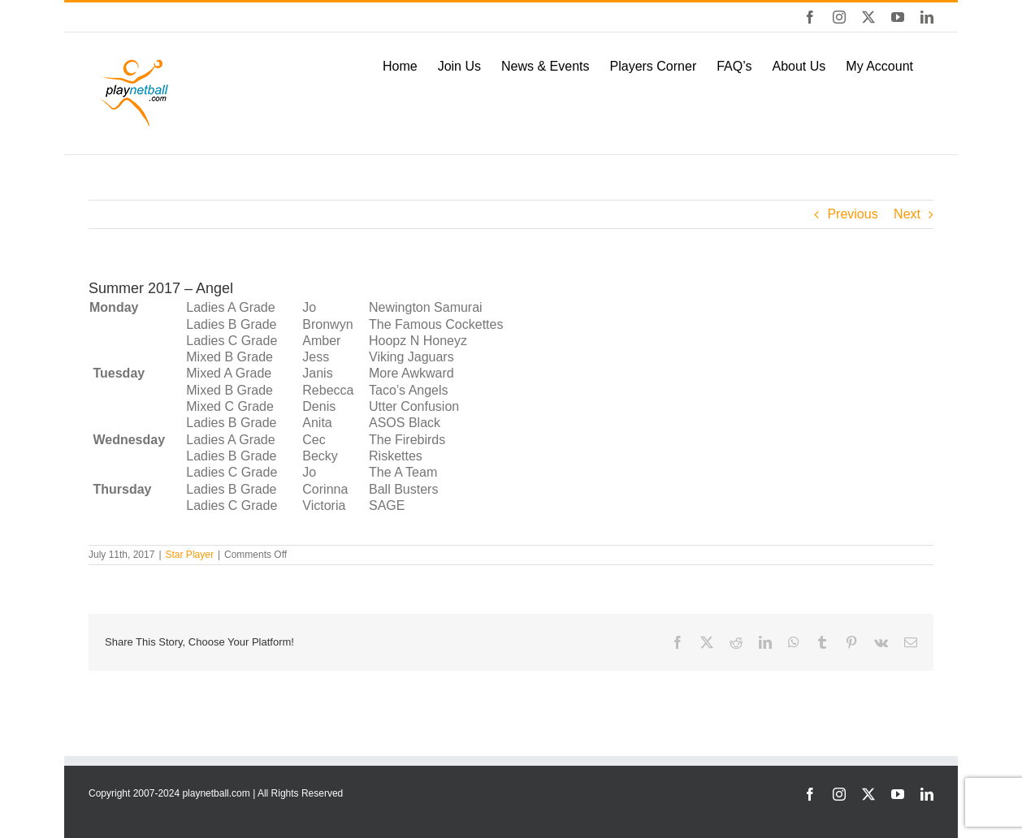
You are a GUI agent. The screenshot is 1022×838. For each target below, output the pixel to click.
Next (907, 214)
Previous (852, 214)
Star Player (190, 554)
